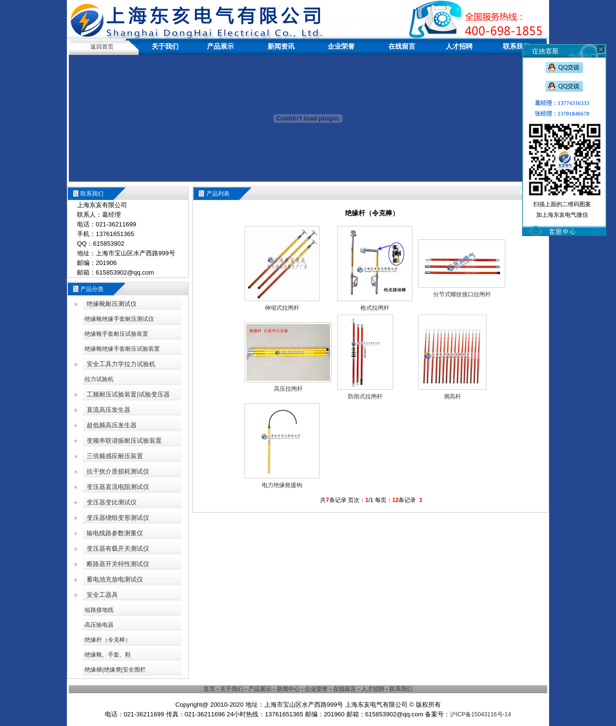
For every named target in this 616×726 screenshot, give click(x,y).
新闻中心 (288, 689)
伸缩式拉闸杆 (282, 307)
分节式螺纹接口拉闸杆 (462, 294)
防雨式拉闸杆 (365, 396)
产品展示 (220, 46)
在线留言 (401, 46)
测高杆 (452, 396)
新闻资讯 (281, 46)
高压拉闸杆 (288, 388)
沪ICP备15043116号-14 (480, 714)
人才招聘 (459, 46)
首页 (209, 689)
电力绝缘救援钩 (282, 485)
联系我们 (516, 46)
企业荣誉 (341, 46)
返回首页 (102, 46)
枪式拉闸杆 (374, 307)
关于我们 (165, 46)
